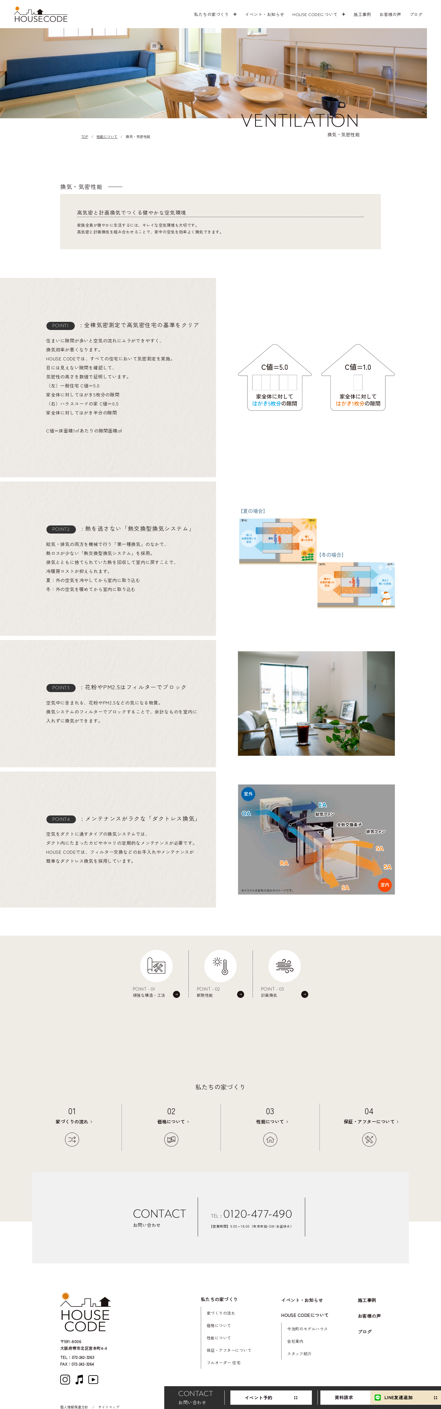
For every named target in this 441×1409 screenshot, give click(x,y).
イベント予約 (199, 1397)
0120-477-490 (257, 1214)
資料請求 (284, 1397)
